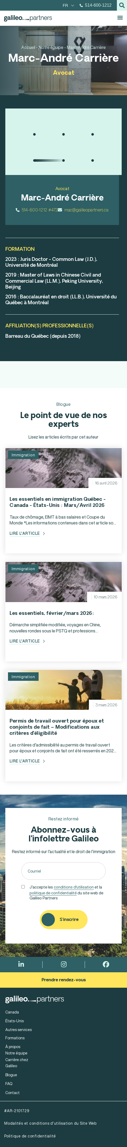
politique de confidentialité (53, 893)
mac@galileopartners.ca (83, 210)
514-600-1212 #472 (37, 210)
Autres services (18, 1029)
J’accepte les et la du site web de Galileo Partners (66, 892)
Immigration (23, 455)
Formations (14, 1038)
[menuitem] (68, 5)
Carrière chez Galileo (16, 1063)
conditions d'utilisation (74, 887)
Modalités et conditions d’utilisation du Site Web (50, 1123)
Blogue (11, 1075)
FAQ (8, 1083)
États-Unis (14, 1021)
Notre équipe (16, 1053)
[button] (122, 5)
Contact (12, 1092)
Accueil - (29, 47)
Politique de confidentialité (30, 1136)
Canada (12, 1012)
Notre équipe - (52, 47)
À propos (12, 1046)
